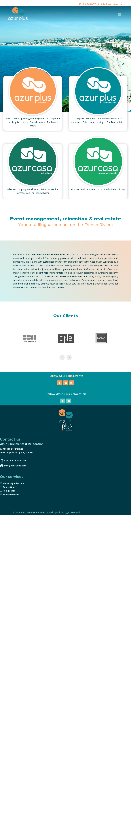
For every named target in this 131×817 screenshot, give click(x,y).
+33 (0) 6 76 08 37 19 (88, 4)
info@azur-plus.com (112, 4)
